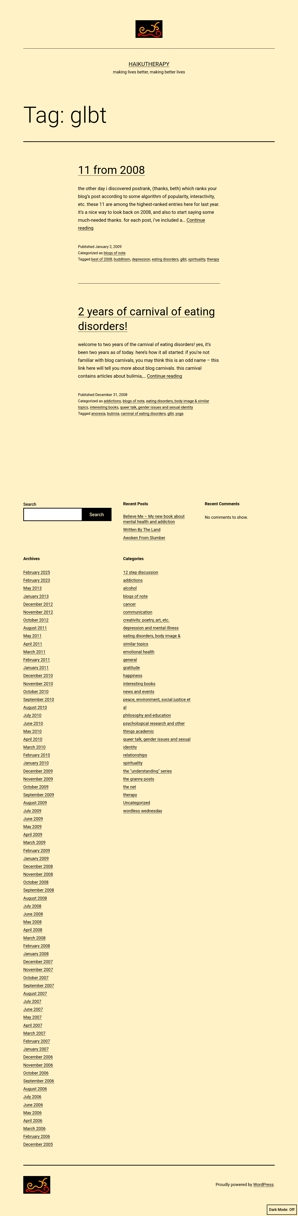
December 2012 (38, 604)
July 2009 (32, 810)
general (130, 659)
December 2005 (38, 1144)
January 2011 (36, 667)
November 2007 (38, 969)
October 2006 (35, 1073)
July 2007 (32, 1001)
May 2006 (32, 1112)
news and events (138, 691)
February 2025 (36, 572)
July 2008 (32, 906)
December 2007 (38, 961)
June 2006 (33, 1104)
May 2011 (32, 635)
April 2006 (32, 1120)
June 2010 (33, 723)
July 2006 (32, 1096)
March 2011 (34, 651)
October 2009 (35, 786)
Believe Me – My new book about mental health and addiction (154, 519)
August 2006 (35, 1088)
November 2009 (38, 779)
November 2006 (38, 1065)
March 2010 (34, 747)
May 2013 (32, 588)
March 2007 (34, 1033)
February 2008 (36, 945)
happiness (132, 675)
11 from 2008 (111, 170)
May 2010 (32, 731)
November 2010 (38, 683)
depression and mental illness (151, 627)
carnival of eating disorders (143, 413)
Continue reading (164, 376)
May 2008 (32, 921)
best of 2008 (101, 259)
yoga (179, 413)
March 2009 (34, 842)
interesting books (104, 407)
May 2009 (32, 826)
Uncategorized (136, 802)
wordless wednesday (142, 810)
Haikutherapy (149, 64)
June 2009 (33, 818)
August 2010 (35, 707)
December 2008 (38, 866)
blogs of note (114, 253)
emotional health (138, 651)
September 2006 (38, 1080)
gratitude (131, 667)
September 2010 (38, 699)
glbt (183, 259)
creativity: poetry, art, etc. (146, 620)
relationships (135, 755)
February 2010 (36, 755)
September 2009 (38, 794)
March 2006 (34, 1128)
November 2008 (38, 874)
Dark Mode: (282, 1210)
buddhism (122, 259)
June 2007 (33, 1009)
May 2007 (32, 1017)
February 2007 (36, 1041)
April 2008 (32, 929)
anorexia (98, 413)
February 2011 (36, 659)
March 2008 (34, 937)
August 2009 (35, 802)
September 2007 (38, 985)
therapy (213, 259)
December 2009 (38, 771)
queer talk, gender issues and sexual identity (156, 407)
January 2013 (36, 596)
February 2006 (36, 1136)
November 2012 (38, 612)
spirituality (196, 259)
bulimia (113, 413)
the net (129, 786)
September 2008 (38, 890)
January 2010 (36, 762)
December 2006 (38, 1056)
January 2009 (36, 858)
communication (137, 612)
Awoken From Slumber (144, 537)
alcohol (130, 588)
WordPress (263, 1184)
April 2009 (32, 834)
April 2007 (32, 1025)
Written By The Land (141, 529)
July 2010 (32, 715)
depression (141, 259)
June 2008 (33, 914)
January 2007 (36, 1049)
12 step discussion (140, 572)
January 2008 (36, 953)
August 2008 (35, 898)
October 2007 (35, 977)
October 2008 (35, 882)
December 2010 (38, 675)
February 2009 (36, 850)
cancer (129, 604)
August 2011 (35, 627)
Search (29, 504)
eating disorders (165, 259)
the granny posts (138, 779)
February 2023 (36, 580)
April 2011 (32, 643)
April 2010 (32, 739)
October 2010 (35, 691)
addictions (112, 401)
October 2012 (35, 620)
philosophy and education (147, 715)
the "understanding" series (147, 771)
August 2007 (35, 993)
